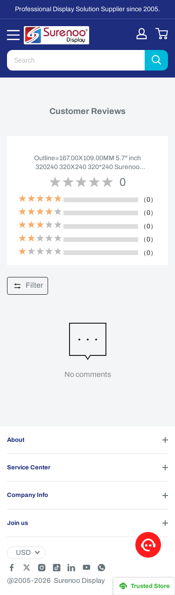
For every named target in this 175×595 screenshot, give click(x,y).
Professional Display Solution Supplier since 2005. (87, 9)
